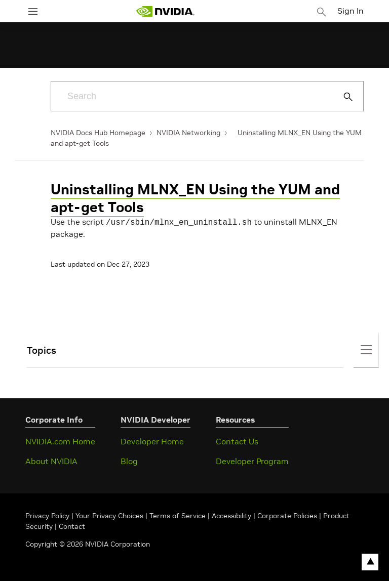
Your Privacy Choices (109, 514)
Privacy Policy (48, 514)
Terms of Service (177, 514)
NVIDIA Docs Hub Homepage (98, 132)
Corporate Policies (287, 514)
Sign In (350, 11)
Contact (72, 525)
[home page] (165, 11)
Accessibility (231, 514)
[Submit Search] (342, 96)
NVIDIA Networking (188, 132)
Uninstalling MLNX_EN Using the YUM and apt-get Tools (195, 198)
